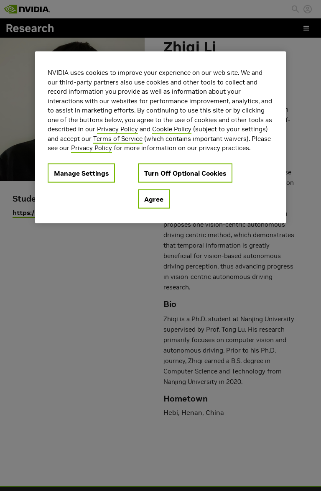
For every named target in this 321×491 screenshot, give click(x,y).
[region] (160, 137)
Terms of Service (118, 138)
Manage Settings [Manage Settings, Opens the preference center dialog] (81, 173)
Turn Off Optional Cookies (185, 173)
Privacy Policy (117, 129)
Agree (153, 198)
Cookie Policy (171, 129)
